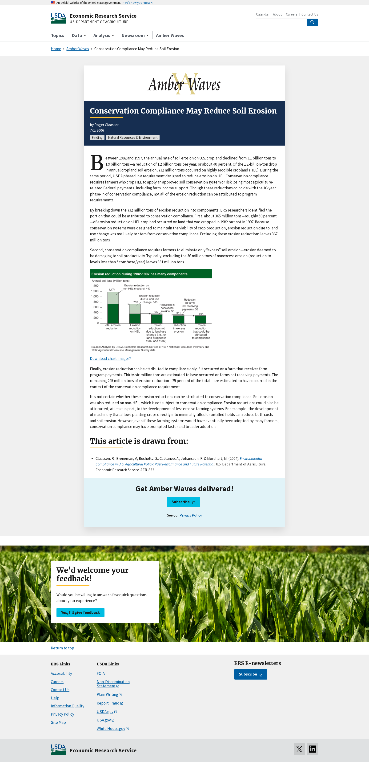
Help (55, 698)
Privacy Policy (190, 515)
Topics (57, 35)
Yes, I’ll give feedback (80, 612)
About (277, 14)
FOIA (101, 673)
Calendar (262, 14)
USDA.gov (105, 711)
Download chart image (109, 358)
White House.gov (111, 728)
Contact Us (309, 14)
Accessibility (61, 673)
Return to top (62, 648)
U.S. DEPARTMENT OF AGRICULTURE (99, 22)
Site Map (58, 722)
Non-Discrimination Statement (113, 684)
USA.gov (104, 720)
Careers (291, 14)
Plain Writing (107, 694)
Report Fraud (108, 703)
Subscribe (181, 502)
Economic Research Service (103, 15)
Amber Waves (170, 35)
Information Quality (67, 706)
